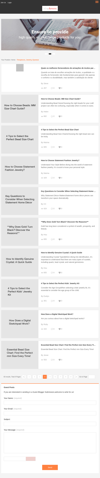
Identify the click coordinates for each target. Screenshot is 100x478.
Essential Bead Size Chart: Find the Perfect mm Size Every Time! (69, 345)
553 (44, 360)
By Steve (44, 83)
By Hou (44, 235)
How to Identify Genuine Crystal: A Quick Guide (61, 253)
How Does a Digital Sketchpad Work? (57, 314)
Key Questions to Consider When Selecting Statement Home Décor (70, 191)
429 (44, 178)
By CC (43, 204)
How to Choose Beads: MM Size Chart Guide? (61, 99)
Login (9, 3)
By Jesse (44, 355)
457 (44, 88)
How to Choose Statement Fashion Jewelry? (60, 160)
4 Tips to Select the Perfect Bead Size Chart (60, 130)
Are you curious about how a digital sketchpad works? (63, 318)
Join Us (3, 3)
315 (44, 329)
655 (44, 239)
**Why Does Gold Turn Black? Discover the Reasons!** (64, 222)
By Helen (44, 112)
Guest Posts (9, 387)
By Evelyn (45, 296)
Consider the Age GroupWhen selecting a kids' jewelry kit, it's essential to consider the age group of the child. (65, 289)
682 (44, 116)
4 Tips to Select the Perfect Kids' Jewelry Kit (60, 283)
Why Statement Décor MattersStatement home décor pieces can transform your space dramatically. (67, 196)
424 (44, 209)
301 (44, 301)
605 (44, 147)
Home (13, 60)
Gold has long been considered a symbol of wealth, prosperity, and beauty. (68, 227)
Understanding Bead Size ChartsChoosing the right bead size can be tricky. (67, 135)
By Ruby (44, 324)
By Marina (45, 142)
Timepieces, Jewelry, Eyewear (28, 60)
